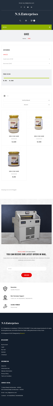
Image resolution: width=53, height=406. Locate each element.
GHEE (29, 38)
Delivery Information (6, 371)
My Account (4, 344)
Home (24, 38)
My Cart (3, 349)
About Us (3, 366)
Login (2, 347)
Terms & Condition (6, 376)
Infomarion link (5, 368)
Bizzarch (22, 333)
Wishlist (3, 352)
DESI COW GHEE (14, 136)
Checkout (4, 354)
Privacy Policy (5, 373)
